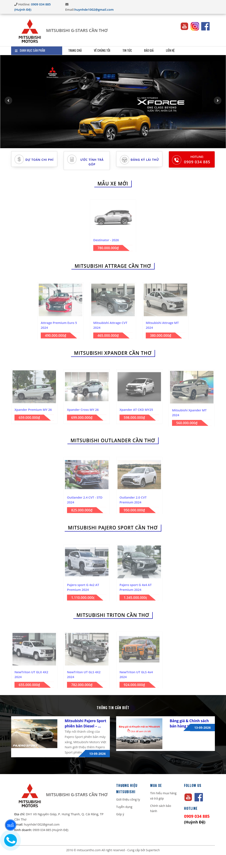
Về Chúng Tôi (106, 50)
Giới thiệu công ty (128, 799)
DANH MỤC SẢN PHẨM (29, 50)
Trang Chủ (76, 50)
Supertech (153, 850)
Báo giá (158, 50)
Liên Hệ (181, 50)
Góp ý (120, 814)
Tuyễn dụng (124, 807)
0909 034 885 (197, 162)
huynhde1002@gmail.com (94, 9)
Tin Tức (134, 50)
